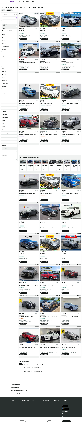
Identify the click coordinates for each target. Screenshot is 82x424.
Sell (23, 1)
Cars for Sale (6, 4)
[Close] (81, 417)
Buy (19, 1)
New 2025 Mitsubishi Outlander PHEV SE (22, 168)
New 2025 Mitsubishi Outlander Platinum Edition (59, 168)
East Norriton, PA (11, 4)
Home (2, 4)
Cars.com (49, 420)
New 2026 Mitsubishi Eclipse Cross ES (74, 167)
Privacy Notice (22, 420)
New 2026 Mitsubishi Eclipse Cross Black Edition (66, 168)
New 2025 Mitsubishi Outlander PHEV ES (37, 168)
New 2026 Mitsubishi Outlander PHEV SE (52, 169)
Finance (33, 1)
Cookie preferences (57, 421)
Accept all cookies (66, 421)
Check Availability (23, 38)
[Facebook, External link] (62, 415)
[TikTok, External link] (62, 413)
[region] (41, 420)
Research (27, 1)
